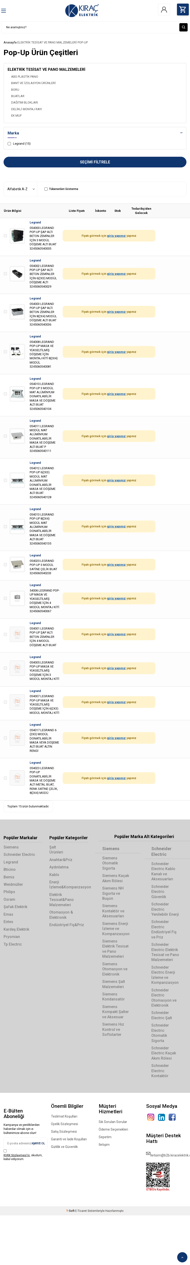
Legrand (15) (19, 144)
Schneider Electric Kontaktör (160, 1071)
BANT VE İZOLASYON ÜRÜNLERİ (33, 83)
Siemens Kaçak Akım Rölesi (115, 878)
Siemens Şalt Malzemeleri (113, 984)
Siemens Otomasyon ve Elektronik (114, 969)
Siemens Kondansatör (113, 996)
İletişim (104, 1145)
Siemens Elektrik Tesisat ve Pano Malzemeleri (115, 949)
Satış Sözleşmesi (64, 1131)
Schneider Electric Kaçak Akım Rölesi (163, 1053)
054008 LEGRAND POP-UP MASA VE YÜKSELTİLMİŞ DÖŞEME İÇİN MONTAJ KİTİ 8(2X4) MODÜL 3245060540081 (44, 354)
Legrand (35, 222)
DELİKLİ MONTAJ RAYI (26, 109)
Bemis (9, 877)
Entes (8, 922)
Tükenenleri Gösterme (61, 189)
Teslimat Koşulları (64, 1116)
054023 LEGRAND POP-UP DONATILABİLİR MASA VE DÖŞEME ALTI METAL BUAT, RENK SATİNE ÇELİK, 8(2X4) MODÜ (44, 780)
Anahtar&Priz (60, 860)
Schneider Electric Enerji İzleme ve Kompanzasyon (165, 975)
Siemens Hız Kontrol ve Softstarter (113, 1029)
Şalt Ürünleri (56, 849)
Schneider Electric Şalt (161, 1015)
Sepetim (105, 1137)
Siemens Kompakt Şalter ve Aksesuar (115, 1011)
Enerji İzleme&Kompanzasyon (68, 884)
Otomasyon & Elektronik (61, 915)
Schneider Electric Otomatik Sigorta (160, 1033)
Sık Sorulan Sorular (113, 1122)
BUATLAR (17, 96)
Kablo (54, 874)
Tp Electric (13, 944)
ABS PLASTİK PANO (24, 76)
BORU (15, 89)
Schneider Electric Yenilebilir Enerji (165, 909)
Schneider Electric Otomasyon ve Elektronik (163, 998)
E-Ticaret (81, 1211)
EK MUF (16, 116)
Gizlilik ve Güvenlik (64, 1147)
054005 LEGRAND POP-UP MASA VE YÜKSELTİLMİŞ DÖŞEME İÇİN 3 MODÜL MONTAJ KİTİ (44, 671)
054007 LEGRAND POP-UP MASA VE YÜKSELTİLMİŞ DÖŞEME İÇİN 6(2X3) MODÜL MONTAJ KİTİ (44, 705)
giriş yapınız (116, 235)
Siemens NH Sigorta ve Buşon (113, 893)
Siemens (11, 847)
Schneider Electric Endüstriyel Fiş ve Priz (163, 929)
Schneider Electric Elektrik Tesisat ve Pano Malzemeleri (165, 952)
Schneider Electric (19, 855)
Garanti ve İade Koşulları (69, 1139)
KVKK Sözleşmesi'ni (17, 1155)
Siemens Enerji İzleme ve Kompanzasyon (116, 928)
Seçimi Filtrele (95, 162)
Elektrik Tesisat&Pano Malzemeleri (61, 899)
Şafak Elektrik (15, 907)
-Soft (70, 1211)
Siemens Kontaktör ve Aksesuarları (113, 911)
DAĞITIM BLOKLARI (24, 102)
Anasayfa (10, 42)
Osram (9, 899)
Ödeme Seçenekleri (113, 1129)
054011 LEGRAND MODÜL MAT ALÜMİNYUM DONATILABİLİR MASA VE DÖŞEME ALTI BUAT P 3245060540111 (43, 438)
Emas (8, 914)
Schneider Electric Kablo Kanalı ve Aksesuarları (163, 871)
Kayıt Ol (38, 1143)
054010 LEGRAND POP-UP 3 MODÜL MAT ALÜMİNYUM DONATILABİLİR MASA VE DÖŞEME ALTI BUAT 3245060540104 (43, 396)
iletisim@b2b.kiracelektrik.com (166, 1153)
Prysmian (12, 936)
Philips (9, 892)
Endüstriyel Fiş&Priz (66, 925)
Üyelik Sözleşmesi (64, 1124)
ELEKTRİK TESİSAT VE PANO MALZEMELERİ (47, 42)
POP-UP (83, 42)
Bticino (10, 869)
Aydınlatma (59, 867)
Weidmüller (13, 884)
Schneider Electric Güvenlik (160, 891)
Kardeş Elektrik (16, 929)
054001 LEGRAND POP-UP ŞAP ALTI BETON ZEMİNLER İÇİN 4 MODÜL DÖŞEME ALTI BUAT (43, 637)
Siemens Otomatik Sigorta (110, 863)
